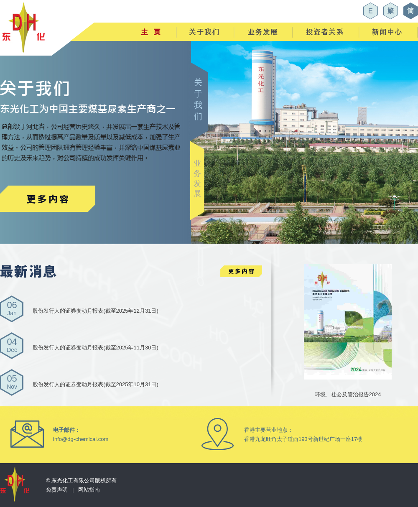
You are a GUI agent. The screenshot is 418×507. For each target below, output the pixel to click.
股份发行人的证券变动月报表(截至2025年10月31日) (95, 384)
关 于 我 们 (198, 99)
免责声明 (57, 490)
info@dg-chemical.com (80, 439)
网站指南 (89, 490)
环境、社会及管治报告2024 (348, 386)
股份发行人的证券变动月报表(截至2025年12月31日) (95, 311)
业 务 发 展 (197, 178)
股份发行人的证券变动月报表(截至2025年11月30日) (95, 347)
